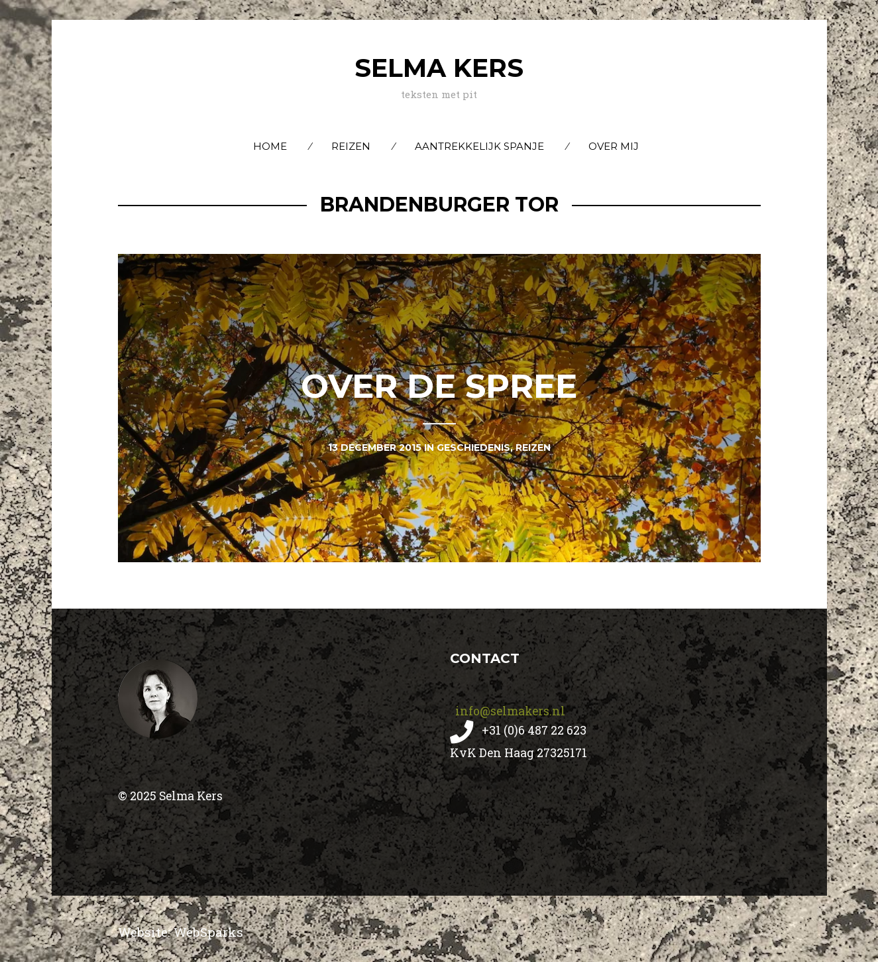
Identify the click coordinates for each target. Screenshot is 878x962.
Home (270, 146)
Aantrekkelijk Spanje (479, 146)
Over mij (613, 146)
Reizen (350, 146)
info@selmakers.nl (509, 711)
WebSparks (208, 932)
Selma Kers (439, 68)
